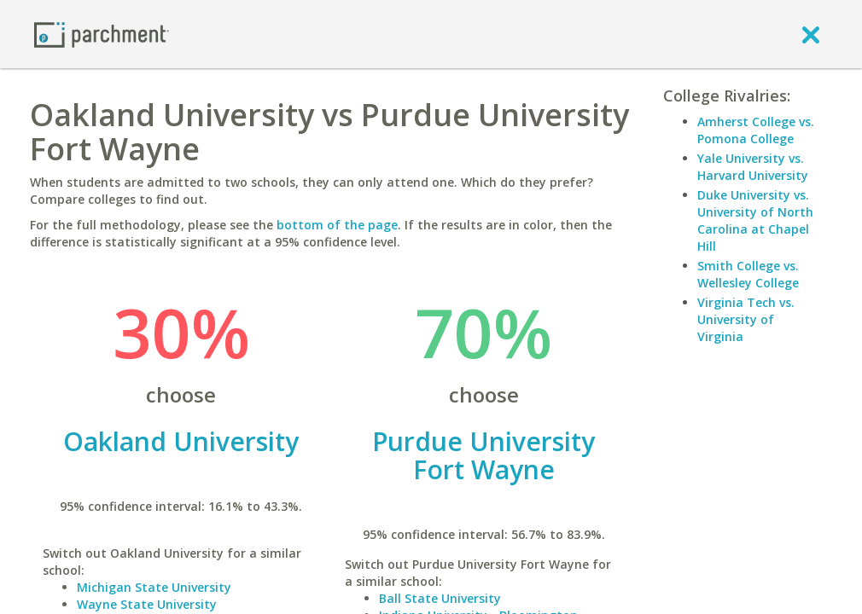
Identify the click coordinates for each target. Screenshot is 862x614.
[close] (811, 34)
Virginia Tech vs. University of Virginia (746, 319)
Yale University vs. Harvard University (752, 166)
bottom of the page (337, 225)
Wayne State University (147, 604)
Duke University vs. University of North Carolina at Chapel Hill (755, 220)
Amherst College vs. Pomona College (755, 130)
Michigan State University (154, 587)
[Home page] (101, 34)
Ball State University (440, 598)
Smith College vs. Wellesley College (748, 274)
